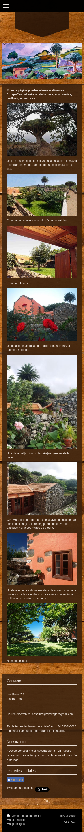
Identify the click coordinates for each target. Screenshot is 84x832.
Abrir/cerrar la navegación (42, 6)
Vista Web (70, 822)
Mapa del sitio (16, 819)
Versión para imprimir (23, 815)
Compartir (15, 779)
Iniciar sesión (68, 815)
